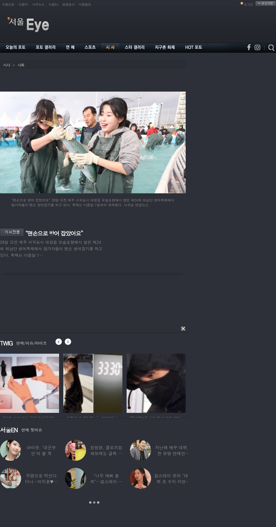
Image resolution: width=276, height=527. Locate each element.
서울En (53, 4)
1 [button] (90, 502)
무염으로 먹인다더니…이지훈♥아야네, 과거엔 (41, 481)
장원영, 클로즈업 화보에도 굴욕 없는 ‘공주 (106, 453)
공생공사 (68, 4)
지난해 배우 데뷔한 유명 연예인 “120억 (171, 453)
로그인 (248, 4)
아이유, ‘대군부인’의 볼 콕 (41, 450)
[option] (29, 382)
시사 (6, 65)
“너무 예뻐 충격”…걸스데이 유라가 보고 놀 (106, 481)
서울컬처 (85, 4)
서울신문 (8, 4)
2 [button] (94, 502)
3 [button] (98, 502)
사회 (20, 65)
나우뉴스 (38, 4)
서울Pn (23, 4)
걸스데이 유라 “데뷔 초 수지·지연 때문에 (171, 481)
